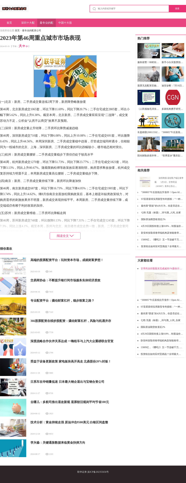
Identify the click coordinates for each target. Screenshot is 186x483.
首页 (9, 22)
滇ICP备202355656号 (98, 472)
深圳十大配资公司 (28, 24)
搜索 (177, 8)
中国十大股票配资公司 (65, 24)
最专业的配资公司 (46, 24)
